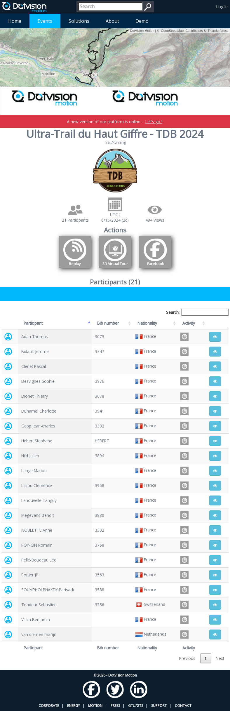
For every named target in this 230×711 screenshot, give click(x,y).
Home (14, 21)
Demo (142, 21)
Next (220, 658)
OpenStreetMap (172, 30)
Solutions (79, 21)
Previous (187, 658)
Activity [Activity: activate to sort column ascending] (188, 323)
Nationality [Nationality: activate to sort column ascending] (147, 323)
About (112, 21)
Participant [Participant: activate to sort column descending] (33, 323)
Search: (197, 312)
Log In (222, 6)
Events (45, 21)
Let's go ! (153, 121)
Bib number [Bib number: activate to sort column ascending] (108, 323)
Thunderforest (218, 30)
